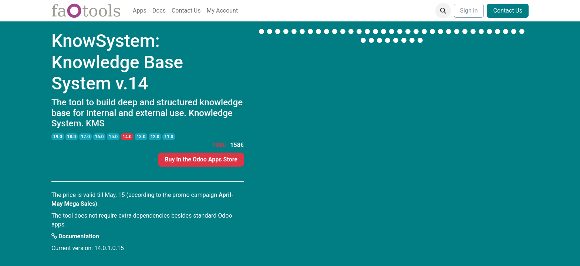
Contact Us (507, 10)
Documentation (75, 236)
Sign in (469, 10)
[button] (443, 10)
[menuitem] (139, 10)
